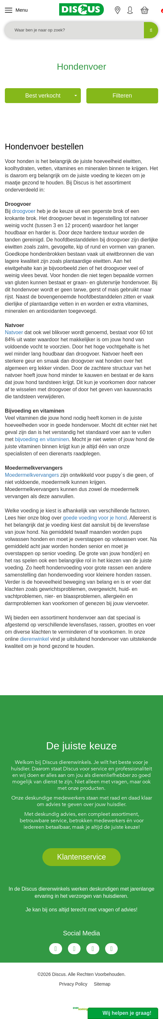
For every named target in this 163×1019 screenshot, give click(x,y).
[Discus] (81, 9)
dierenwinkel (34, 639)
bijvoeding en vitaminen (42, 439)
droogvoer (23, 211)
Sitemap (102, 984)
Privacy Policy (73, 984)
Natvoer (14, 332)
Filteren (122, 95)
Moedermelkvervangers (32, 475)
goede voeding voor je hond (95, 518)
